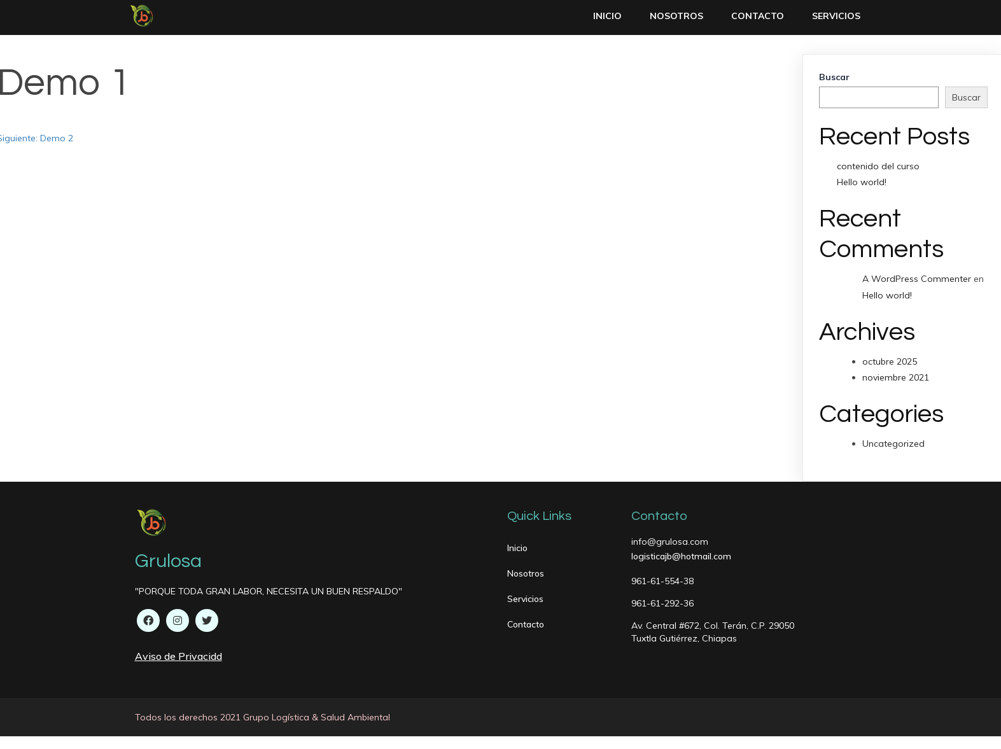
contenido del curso (878, 166)
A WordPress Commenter (916, 278)
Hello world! (861, 182)
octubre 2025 (889, 361)
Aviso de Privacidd (178, 656)
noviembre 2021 (895, 377)
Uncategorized (893, 443)
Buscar (834, 77)
